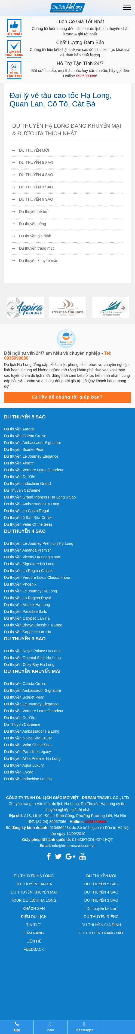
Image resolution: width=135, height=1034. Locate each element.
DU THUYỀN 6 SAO (36, 199)
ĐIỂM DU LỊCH (34, 916)
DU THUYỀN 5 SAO (36, 162)
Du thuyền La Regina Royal (27, 598)
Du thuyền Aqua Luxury (24, 765)
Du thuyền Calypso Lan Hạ (27, 618)
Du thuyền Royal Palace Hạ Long (32, 651)
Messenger (84, 1026)
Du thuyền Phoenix (20, 584)
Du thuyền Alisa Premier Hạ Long (32, 758)
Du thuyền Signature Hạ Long (29, 564)
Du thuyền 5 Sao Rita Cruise (28, 517)
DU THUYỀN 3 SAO (36, 187)
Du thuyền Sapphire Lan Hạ (27, 632)
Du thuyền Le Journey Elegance (31, 456)
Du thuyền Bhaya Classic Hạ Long (33, 625)
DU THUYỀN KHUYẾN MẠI (34, 892)
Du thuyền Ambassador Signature (32, 442)
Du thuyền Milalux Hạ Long (27, 604)
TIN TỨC (33, 925)
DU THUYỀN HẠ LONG (34, 876)
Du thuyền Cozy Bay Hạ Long (29, 664)
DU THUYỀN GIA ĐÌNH (101, 925)
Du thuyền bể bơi (33, 211)
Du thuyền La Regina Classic (28, 570)
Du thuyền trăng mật (36, 248)
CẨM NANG (33, 933)
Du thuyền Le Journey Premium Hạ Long (38, 543)
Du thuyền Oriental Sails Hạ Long (32, 658)
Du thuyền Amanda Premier (27, 550)
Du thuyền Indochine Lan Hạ (28, 779)
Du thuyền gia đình (35, 236)
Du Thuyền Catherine (22, 490)
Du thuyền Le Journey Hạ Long (30, 591)
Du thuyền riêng (32, 224)
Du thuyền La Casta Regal (26, 511)
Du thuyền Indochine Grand (27, 483)
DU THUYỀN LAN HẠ (34, 884)
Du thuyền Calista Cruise (25, 436)
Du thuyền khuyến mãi (38, 260)
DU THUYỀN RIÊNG (101, 916)
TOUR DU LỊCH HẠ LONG (34, 900)
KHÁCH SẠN (34, 908)
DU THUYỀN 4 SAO (36, 175)
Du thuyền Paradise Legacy (27, 752)
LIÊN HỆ (33, 941)
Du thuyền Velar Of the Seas (28, 524)
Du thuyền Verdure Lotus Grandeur (33, 470)
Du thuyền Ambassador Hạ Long (31, 504)
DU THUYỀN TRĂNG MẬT (101, 933)
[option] (25, 307)
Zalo (50, 1026)
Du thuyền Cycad (18, 772)
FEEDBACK (33, 949)
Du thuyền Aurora (19, 429)
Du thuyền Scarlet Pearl (24, 449)
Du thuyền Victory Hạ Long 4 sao (32, 557)
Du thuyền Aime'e (19, 463)
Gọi (16, 1026)
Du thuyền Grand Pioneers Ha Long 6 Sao (40, 497)
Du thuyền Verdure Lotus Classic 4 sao (37, 577)
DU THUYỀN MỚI (34, 150)
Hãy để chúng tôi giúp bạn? (67, 397)
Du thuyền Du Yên (19, 477)
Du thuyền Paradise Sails (25, 611)
